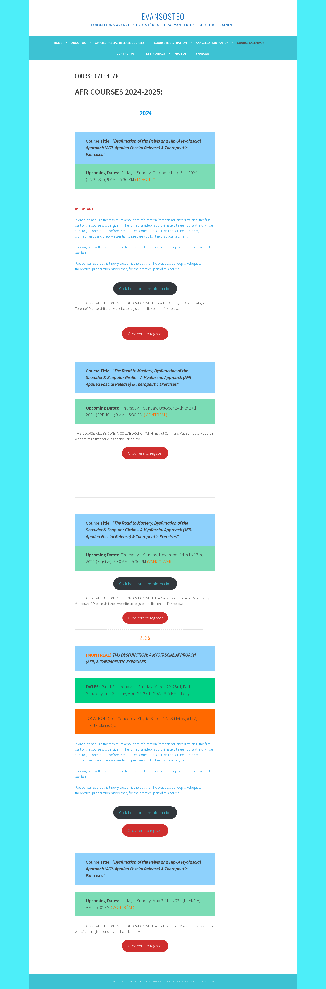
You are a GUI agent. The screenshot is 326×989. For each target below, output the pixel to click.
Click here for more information (145, 288)
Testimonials (154, 53)
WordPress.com (201, 981)
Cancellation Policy (212, 43)
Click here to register (145, 618)
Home (58, 43)
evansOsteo (163, 16)
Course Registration (170, 43)
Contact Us (126, 53)
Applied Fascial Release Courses (120, 43)
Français (203, 53)
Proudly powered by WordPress (136, 981)
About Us (78, 43)
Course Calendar (250, 43)
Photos (180, 53)
